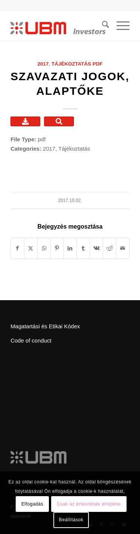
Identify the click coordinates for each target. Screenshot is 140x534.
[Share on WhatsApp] (44, 248)
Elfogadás (32, 504)
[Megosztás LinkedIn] (70, 248)
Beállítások (71, 519)
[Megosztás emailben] (122, 248)
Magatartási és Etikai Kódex (45, 326)
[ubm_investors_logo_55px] (58, 26)
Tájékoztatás (71, 64)
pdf (98, 64)
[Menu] (119, 26)
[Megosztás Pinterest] (57, 248)
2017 (43, 64)
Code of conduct (30, 340)
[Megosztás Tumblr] (83, 248)
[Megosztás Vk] (96, 248)
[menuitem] (101, 26)
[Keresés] (101, 26)
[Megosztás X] (30, 248)
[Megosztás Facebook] (17, 248)
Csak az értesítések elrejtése (89, 504)
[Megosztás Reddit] (109, 248)
